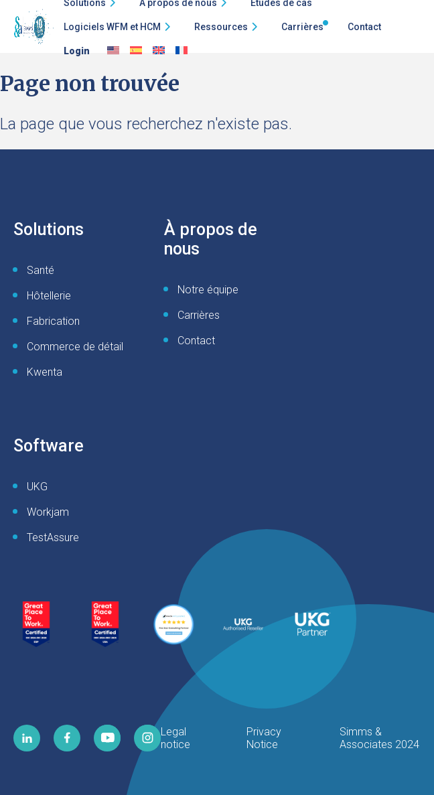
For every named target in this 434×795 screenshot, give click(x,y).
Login (77, 51)
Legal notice (175, 738)
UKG (37, 486)
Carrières (302, 26)
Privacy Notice (263, 738)
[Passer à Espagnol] (136, 51)
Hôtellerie (49, 295)
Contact (364, 26)
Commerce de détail (75, 346)
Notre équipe (207, 289)
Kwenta (44, 372)
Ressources (221, 26)
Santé (40, 270)
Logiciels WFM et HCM (112, 26)
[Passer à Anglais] (113, 51)
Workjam (48, 512)
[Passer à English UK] (158, 51)
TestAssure (53, 537)
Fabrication (53, 321)
